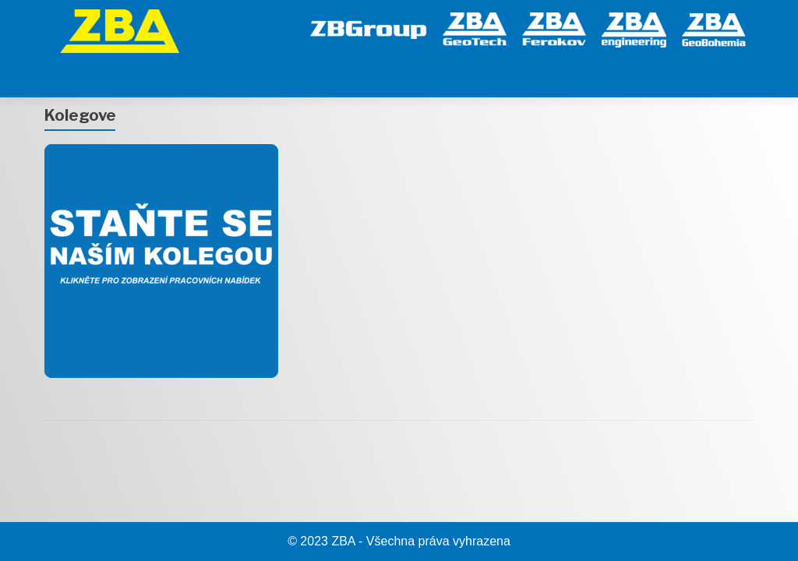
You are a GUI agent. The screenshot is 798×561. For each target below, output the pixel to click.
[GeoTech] (474, 27)
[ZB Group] (368, 27)
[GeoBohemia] (714, 27)
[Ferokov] (554, 27)
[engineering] (634, 27)
